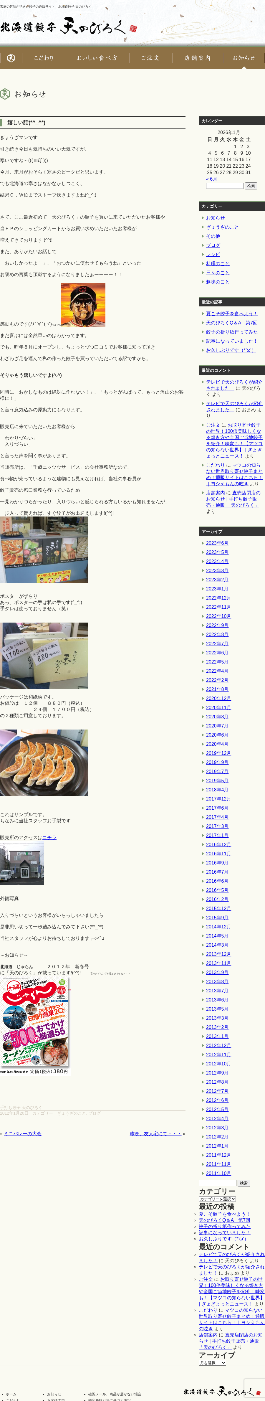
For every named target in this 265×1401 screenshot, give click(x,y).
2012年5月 (217, 1109)
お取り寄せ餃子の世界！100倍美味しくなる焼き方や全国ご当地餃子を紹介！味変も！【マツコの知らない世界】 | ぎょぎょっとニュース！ (232, 1291)
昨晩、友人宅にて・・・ (156, 1133)
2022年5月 (217, 661)
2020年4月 (217, 744)
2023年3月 (217, 570)
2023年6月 (217, 543)
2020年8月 (217, 716)
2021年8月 (217, 689)
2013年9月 (217, 972)
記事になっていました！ (232, 341)
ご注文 (213, 425)
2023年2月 (217, 579)
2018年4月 (217, 789)
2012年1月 (217, 1145)
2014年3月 (217, 945)
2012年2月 (217, 1136)
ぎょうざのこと (71, 1113)
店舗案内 (215, 492)
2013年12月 (218, 954)
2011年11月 (218, 1164)
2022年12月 (218, 597)
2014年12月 (218, 926)
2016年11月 (218, 853)
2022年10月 (218, 616)
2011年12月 (218, 1155)
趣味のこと (218, 281)
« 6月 (211, 178)
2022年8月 (217, 634)
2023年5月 (217, 552)
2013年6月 (217, 999)
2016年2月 (217, 899)
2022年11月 (218, 607)
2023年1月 (217, 588)
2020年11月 (218, 707)
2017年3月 (217, 826)
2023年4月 (217, 561)
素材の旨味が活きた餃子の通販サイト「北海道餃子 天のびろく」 (47, 6)
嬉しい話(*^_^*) (26, 123)
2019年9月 (217, 762)
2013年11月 (218, 963)
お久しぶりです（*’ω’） (231, 350)
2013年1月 (217, 1036)
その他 (213, 236)
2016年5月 (217, 890)
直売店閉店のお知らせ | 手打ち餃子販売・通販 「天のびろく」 (233, 499)
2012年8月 (217, 1082)
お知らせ (215, 217)
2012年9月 (217, 1072)
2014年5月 (217, 935)
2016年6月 (217, 881)
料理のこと (218, 263)
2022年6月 (217, 652)
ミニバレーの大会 (23, 1133)
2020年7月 (217, 725)
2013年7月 (217, 990)
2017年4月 (217, 817)
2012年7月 (217, 1091)
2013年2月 (217, 1027)
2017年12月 (218, 798)
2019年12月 (218, 753)
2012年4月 (217, 1118)
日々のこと (218, 272)
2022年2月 (217, 680)
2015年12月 (218, 908)
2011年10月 (218, 1173)
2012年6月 (217, 1100)
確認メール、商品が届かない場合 (114, 1394)
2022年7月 (217, 643)
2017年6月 (217, 808)
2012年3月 (217, 1127)
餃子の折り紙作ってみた (232, 331)
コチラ (49, 837)
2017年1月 (217, 835)
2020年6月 (217, 734)
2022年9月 (217, 625)
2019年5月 (217, 780)
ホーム (11, 1394)
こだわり (215, 465)
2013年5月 (217, 1008)
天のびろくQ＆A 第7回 (232, 322)
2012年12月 (218, 1045)
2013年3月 (217, 1018)
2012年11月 (218, 1054)
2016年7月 (217, 871)
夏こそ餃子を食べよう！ (232, 313)
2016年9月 (217, 862)
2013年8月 (217, 981)
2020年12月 (218, 698)
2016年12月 (218, 844)
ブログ (94, 1113)
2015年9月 (217, 917)
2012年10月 (218, 1063)
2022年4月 (217, 671)
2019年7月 (217, 771)
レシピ (213, 254)
